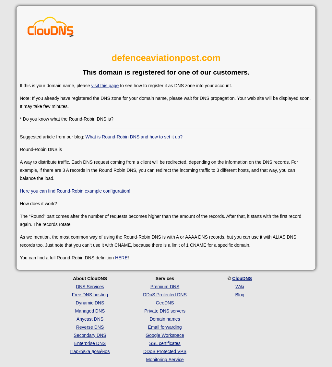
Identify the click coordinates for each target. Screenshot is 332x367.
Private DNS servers (164, 311)
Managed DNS (90, 311)
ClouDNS (242, 278)
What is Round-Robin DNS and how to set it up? (134, 136)
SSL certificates (165, 343)
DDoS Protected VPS (164, 351)
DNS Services (90, 286)
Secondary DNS (90, 335)
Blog (239, 294)
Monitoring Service (165, 359)
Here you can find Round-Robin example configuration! (75, 191)
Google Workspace (165, 335)
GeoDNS (165, 302)
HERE (121, 257)
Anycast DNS (90, 319)
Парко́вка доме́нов (90, 351)
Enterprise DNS (90, 343)
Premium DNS (164, 286)
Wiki (239, 286)
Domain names (164, 319)
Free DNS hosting (90, 294)
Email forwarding (165, 327)
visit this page (105, 85)
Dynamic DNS (90, 302)
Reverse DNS (90, 327)
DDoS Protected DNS (165, 294)
